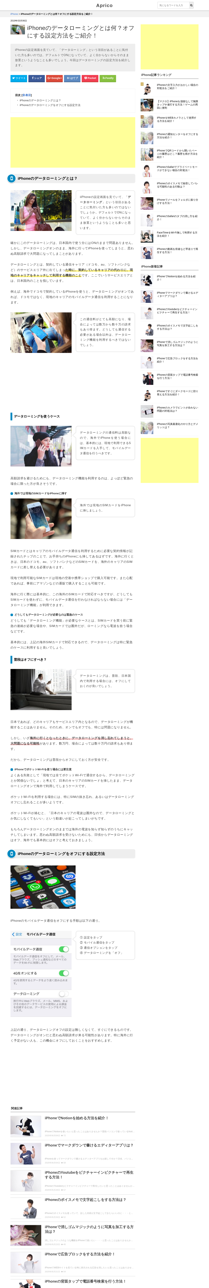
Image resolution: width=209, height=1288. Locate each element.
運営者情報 (80, 1274)
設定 (53, 1236)
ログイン (67, 1236)
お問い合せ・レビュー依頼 (57, 1274)
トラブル (118, 1243)
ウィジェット (31, 1274)
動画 (81, 1236)
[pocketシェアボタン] (90, 78)
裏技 (69, 1243)
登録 (29, 1236)
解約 (41, 1236)
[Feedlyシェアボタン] (108, 78)
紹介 (102, 1236)
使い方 (17, 1236)
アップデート (36, 1243)
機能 (114, 1236)
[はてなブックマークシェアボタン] (72, 78)
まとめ (82, 1243)
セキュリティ (99, 1243)
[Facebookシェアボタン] (36, 78)
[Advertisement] (72, 142)
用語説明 (18, 1250)
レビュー (18, 1243)
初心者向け (35, 1250)
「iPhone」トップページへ (73, 1260)
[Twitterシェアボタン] (18, 78)
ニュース (55, 1243)
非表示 (26, 95)
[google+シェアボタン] (54, 78)
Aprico (104, 5)
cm (92, 1236)
